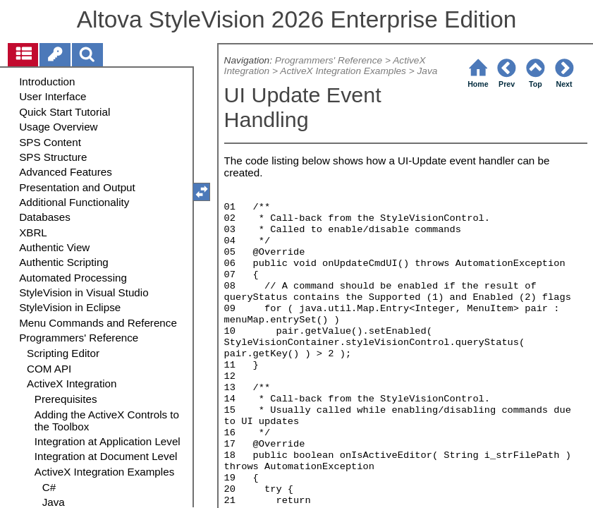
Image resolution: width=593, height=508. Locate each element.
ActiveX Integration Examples (343, 71)
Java (427, 71)
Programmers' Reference (328, 60)
